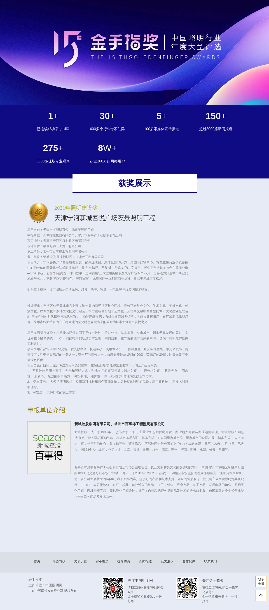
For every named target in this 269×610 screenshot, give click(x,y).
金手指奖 (35, 580)
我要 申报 (261, 582)
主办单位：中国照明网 (45, 585)
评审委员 (102, 561)
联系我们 (210, 561)
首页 (37, 561)
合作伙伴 (188, 561)
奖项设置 (80, 561)
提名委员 (123, 561)
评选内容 (58, 561)
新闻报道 (145, 561)
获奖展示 (167, 561)
